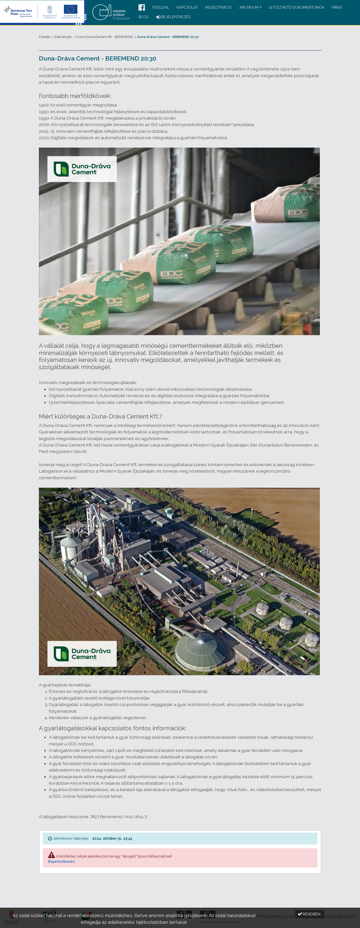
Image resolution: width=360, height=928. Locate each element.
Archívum (248, 7)
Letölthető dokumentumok (296, 7)
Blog (143, 17)
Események (63, 37)
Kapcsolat (187, 7)
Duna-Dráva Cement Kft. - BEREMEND (104, 37)
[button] (141, 8)
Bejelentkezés (61, 862)
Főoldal (160, 7)
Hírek (337, 7)
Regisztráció (218, 7)
